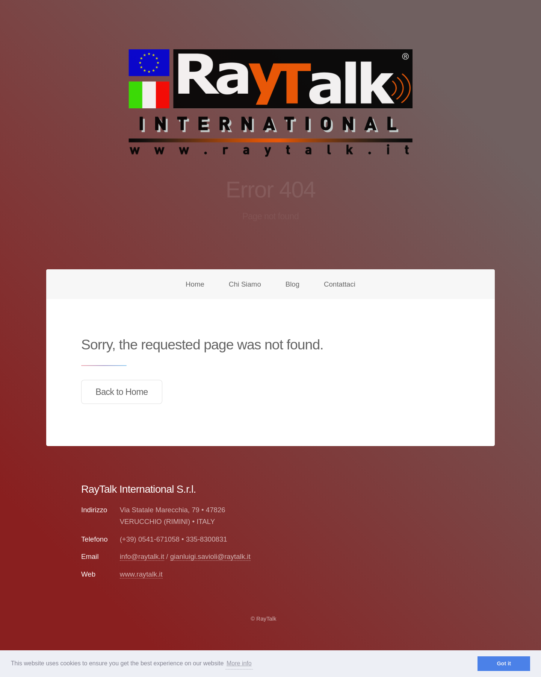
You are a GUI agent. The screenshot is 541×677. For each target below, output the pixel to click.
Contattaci (339, 284)
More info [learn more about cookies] (239, 663)
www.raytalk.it (141, 574)
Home (195, 284)
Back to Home (121, 392)
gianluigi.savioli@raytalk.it (210, 556)
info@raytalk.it (142, 556)
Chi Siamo (245, 284)
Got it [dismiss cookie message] (504, 663)
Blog (292, 284)
